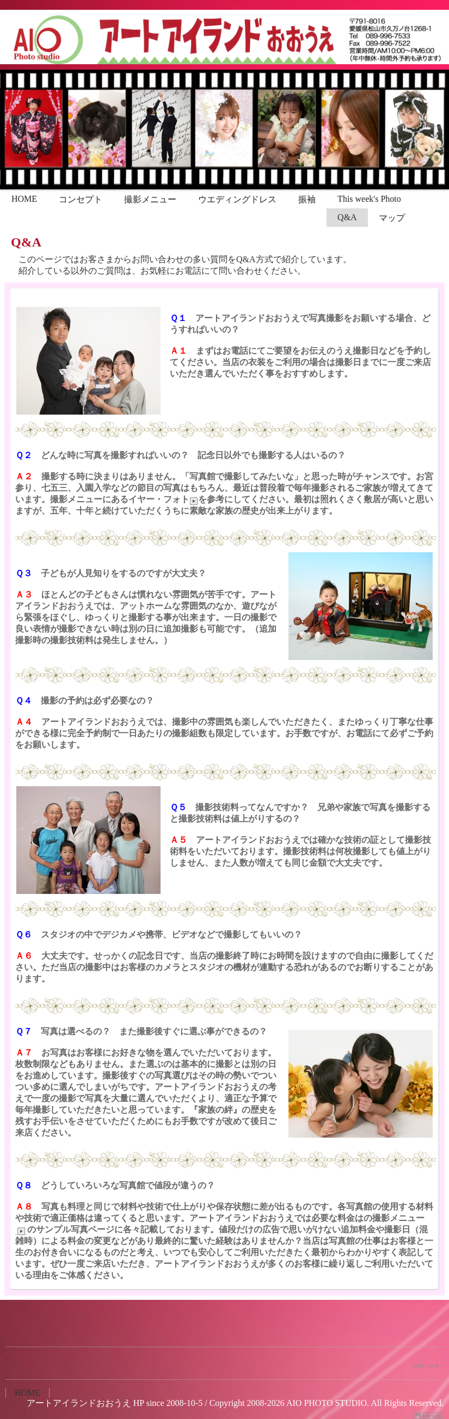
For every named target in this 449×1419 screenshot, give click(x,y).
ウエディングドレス (237, 199)
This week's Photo (369, 198)
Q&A (347, 217)
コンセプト (80, 199)
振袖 (307, 199)
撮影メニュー (150, 199)
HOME (24, 198)
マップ (392, 218)
